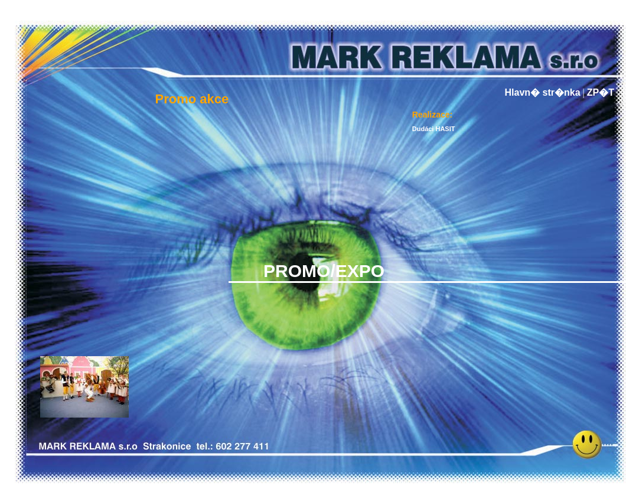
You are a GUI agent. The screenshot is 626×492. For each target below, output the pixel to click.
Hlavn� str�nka (543, 92)
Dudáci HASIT (433, 128)
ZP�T (600, 92)
